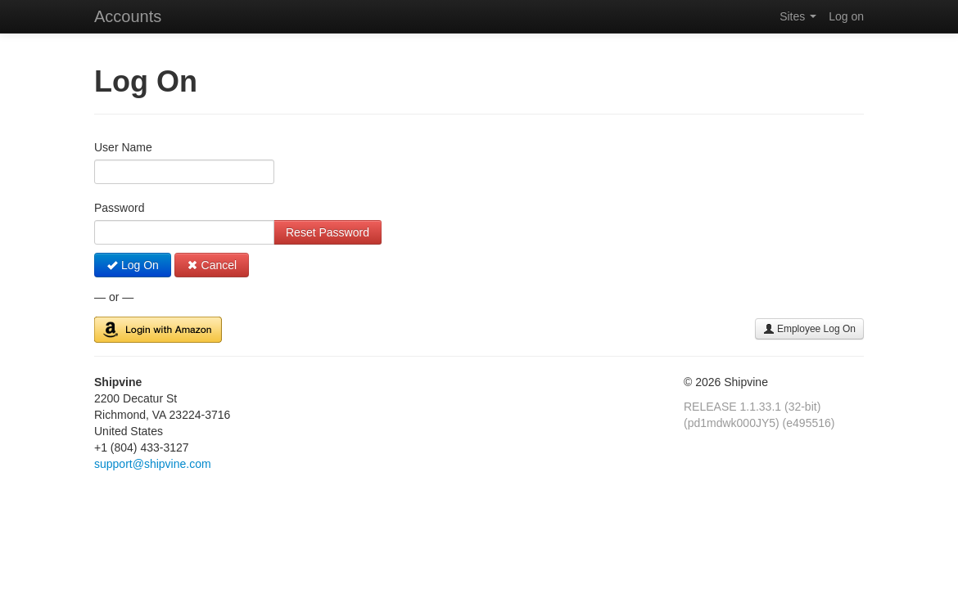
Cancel (212, 265)
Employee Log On (809, 329)
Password (119, 207)
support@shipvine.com (152, 463)
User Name (123, 147)
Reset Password (327, 232)
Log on (846, 16)
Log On (132, 265)
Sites (798, 16)
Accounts (127, 16)
